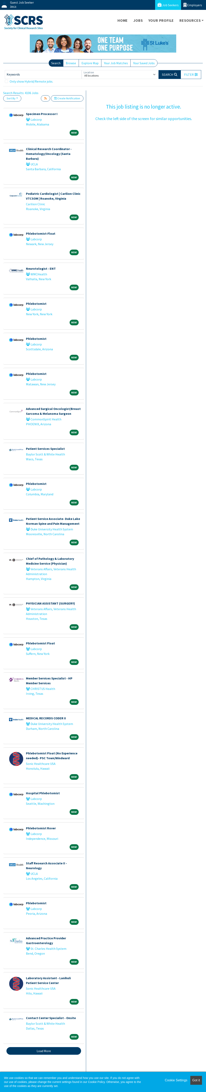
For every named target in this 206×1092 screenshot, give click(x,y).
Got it (196, 1080)
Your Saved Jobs (144, 63)
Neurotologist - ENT (41, 269)
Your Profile (161, 20)
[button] (191, 74)
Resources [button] (190, 20)
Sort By (11, 98)
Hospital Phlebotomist (43, 793)
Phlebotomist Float (40, 643)
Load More (44, 1051)
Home (122, 20)
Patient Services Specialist (45, 449)
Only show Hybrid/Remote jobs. (31, 81)
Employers (192, 4)
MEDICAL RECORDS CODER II (46, 718)
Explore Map (90, 63)
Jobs (138, 20)
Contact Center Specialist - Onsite (51, 1018)
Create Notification (67, 98)
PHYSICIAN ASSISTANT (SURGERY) (50, 603)
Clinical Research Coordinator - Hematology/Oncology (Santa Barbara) (49, 154)
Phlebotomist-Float (40, 233)
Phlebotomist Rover (41, 828)
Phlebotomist (36, 304)
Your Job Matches (116, 63)
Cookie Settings (176, 1080)
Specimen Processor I (42, 114)
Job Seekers (168, 4)
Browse (71, 63)
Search (56, 63)
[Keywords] (43, 74)
